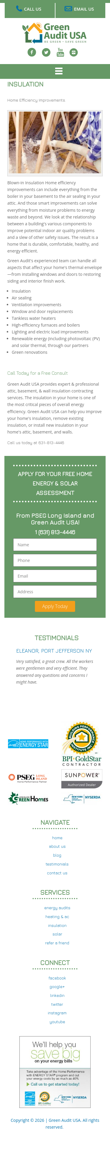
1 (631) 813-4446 (55, 532)
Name (23, 544)
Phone (24, 560)
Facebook (32, 56)
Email (23, 576)
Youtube (60, 56)
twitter (46, 56)
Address (25, 591)
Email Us (84, 9)
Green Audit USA (65, 1120)
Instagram (73, 56)
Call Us (32, 9)
